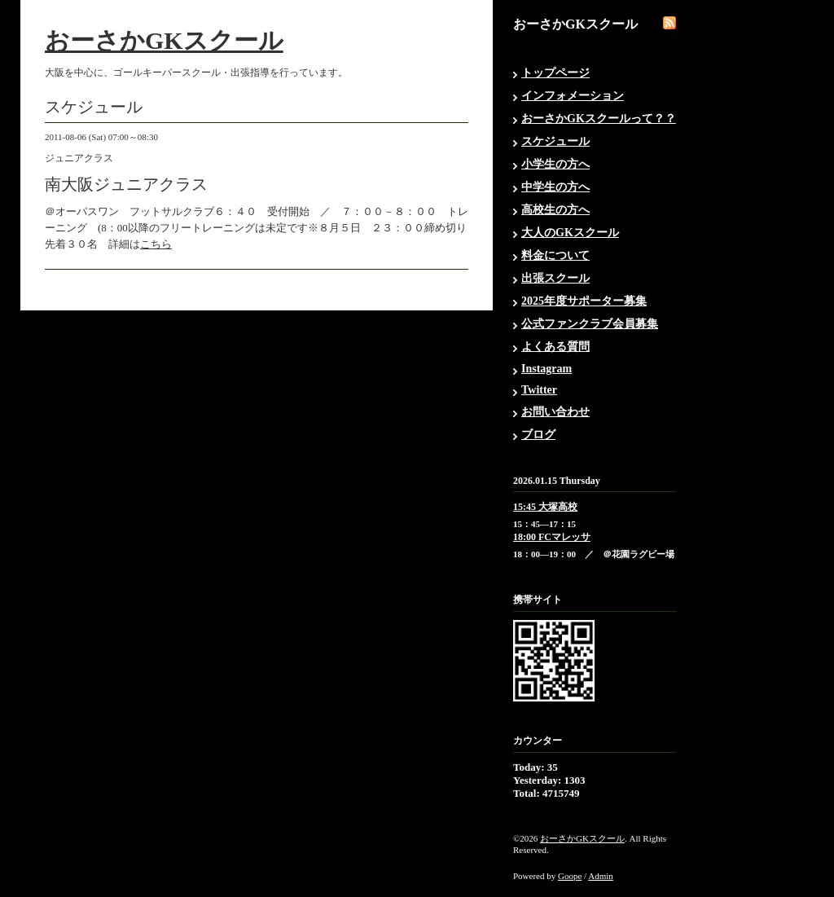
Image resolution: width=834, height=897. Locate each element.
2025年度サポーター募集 (584, 301)
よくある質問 (555, 347)
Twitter (539, 390)
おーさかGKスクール (164, 40)
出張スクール (555, 278)
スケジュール (555, 141)
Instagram (546, 369)
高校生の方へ (555, 210)
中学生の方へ (555, 187)
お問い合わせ (555, 412)
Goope (570, 876)
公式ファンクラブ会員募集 (589, 324)
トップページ (555, 73)
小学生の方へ (555, 164)
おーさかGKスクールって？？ (598, 118)
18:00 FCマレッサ (551, 537)
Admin (600, 876)
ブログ (538, 435)
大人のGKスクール (570, 232)
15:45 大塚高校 (545, 506)
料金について (555, 255)
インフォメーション (572, 96)
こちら (156, 244)
